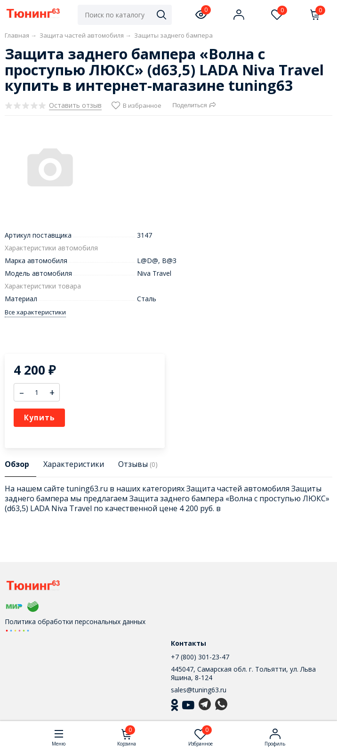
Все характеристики (35, 312)
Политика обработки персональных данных (75, 621)
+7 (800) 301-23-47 (200, 656)
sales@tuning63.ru (198, 689)
